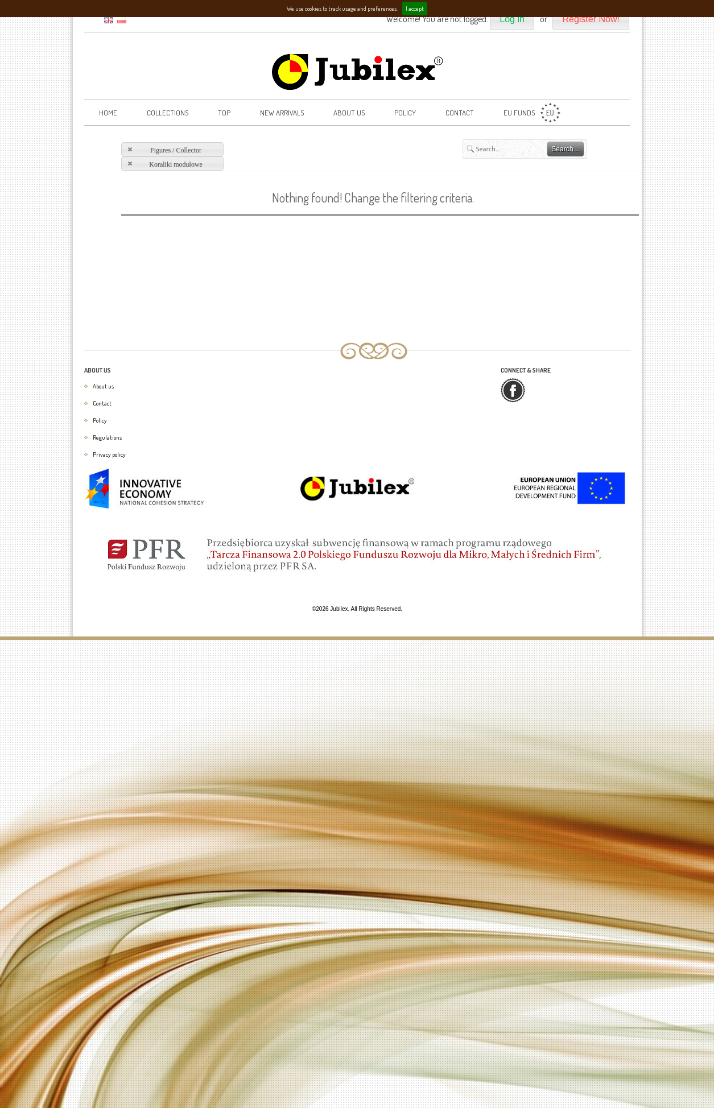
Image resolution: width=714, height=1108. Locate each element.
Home (108, 112)
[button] (512, 19)
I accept (415, 9)
